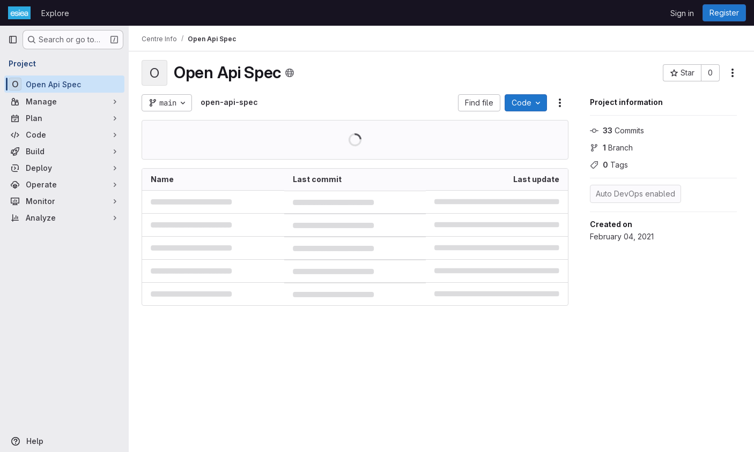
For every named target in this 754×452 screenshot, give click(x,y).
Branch (611, 147)
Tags (609, 164)
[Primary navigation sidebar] (12, 39)
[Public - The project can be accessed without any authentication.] (289, 73)
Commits (617, 130)
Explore (55, 13)
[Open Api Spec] (64, 84)
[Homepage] (19, 12)
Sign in (682, 13)
